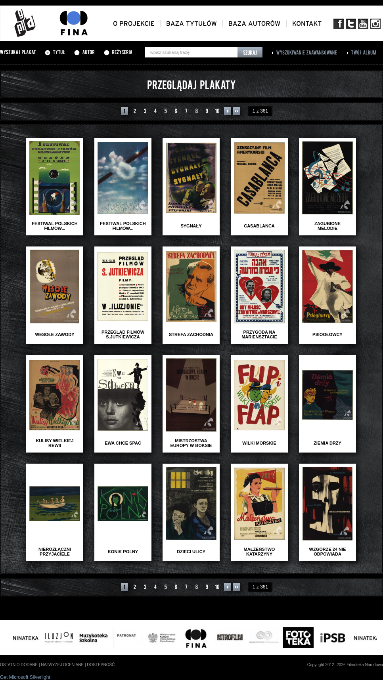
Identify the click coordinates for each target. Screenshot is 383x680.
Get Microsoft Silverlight (25, 677)
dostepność (101, 665)
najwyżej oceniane (62, 665)
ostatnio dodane (19, 665)
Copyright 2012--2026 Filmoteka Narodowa (345, 665)
